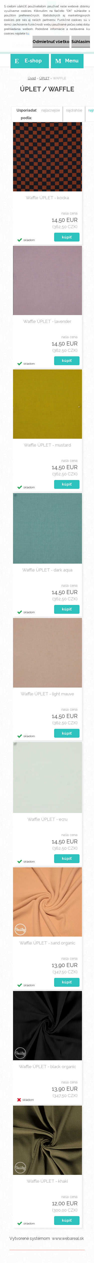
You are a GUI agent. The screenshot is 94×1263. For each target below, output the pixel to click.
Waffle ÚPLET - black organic (47, 1066)
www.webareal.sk (68, 1238)
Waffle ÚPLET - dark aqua (47, 569)
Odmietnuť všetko (51, 41)
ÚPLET (44, 78)
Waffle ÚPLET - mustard (47, 445)
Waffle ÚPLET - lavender (47, 321)
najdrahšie (74, 110)
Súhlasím (80, 41)
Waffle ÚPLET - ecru (47, 819)
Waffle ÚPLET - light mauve (47, 693)
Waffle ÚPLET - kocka (47, 197)
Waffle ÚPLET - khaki (47, 1181)
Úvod (32, 78)
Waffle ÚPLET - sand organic (47, 942)
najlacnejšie (50, 110)
